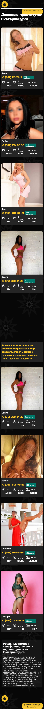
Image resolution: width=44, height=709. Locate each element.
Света (5, 277)
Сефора (6, 616)
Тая (4, 209)
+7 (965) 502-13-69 (18, 553)
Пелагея (6, 548)
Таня (4, 73)
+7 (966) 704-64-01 (19, 213)
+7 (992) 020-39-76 (19, 621)
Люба (5, 141)
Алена (5, 480)
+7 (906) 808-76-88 (19, 485)
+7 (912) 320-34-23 (18, 281)
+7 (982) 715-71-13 (18, 77)
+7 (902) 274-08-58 (19, 145)
